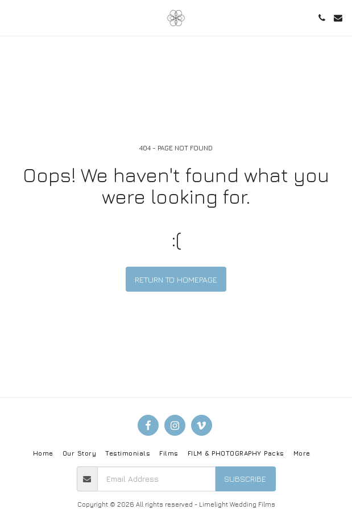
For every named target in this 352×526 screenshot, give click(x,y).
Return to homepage (176, 279)
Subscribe (245, 478)
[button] (12, 17)
